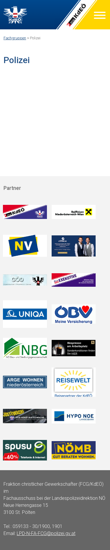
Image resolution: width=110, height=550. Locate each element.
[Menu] (99, 16)
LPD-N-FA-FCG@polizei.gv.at (46, 533)
